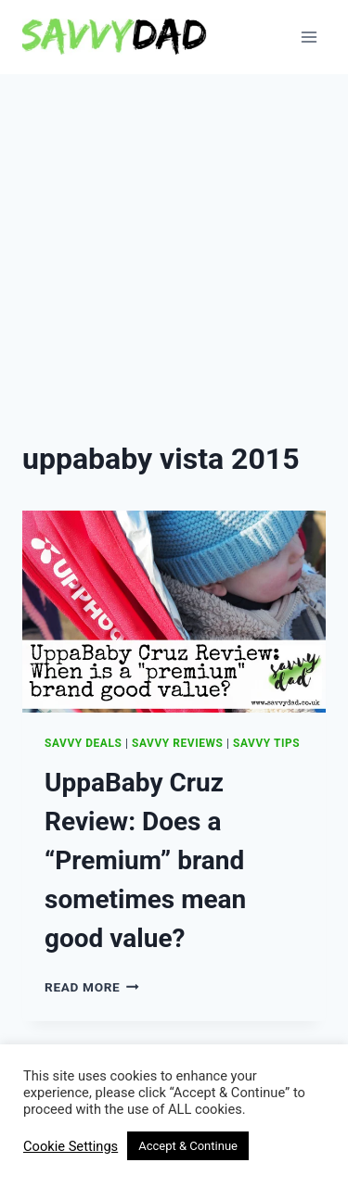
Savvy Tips (266, 743)
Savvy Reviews (177, 743)
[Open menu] (308, 36)
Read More (92, 986)
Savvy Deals (83, 743)
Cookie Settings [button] (70, 1146)
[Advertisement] (174, 257)
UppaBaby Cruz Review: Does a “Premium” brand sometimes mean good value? (145, 860)
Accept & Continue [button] (188, 1146)
